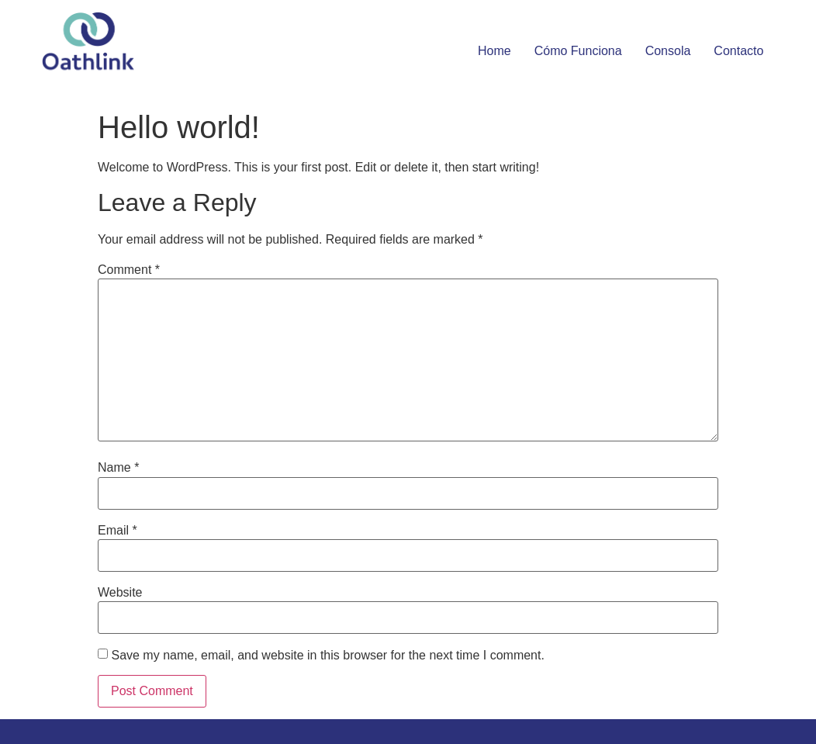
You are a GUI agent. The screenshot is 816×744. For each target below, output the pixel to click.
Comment (129, 270)
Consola (668, 50)
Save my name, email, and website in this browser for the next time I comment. (327, 655)
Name (118, 468)
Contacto (738, 50)
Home (494, 50)
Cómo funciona (578, 50)
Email (117, 530)
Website (120, 593)
